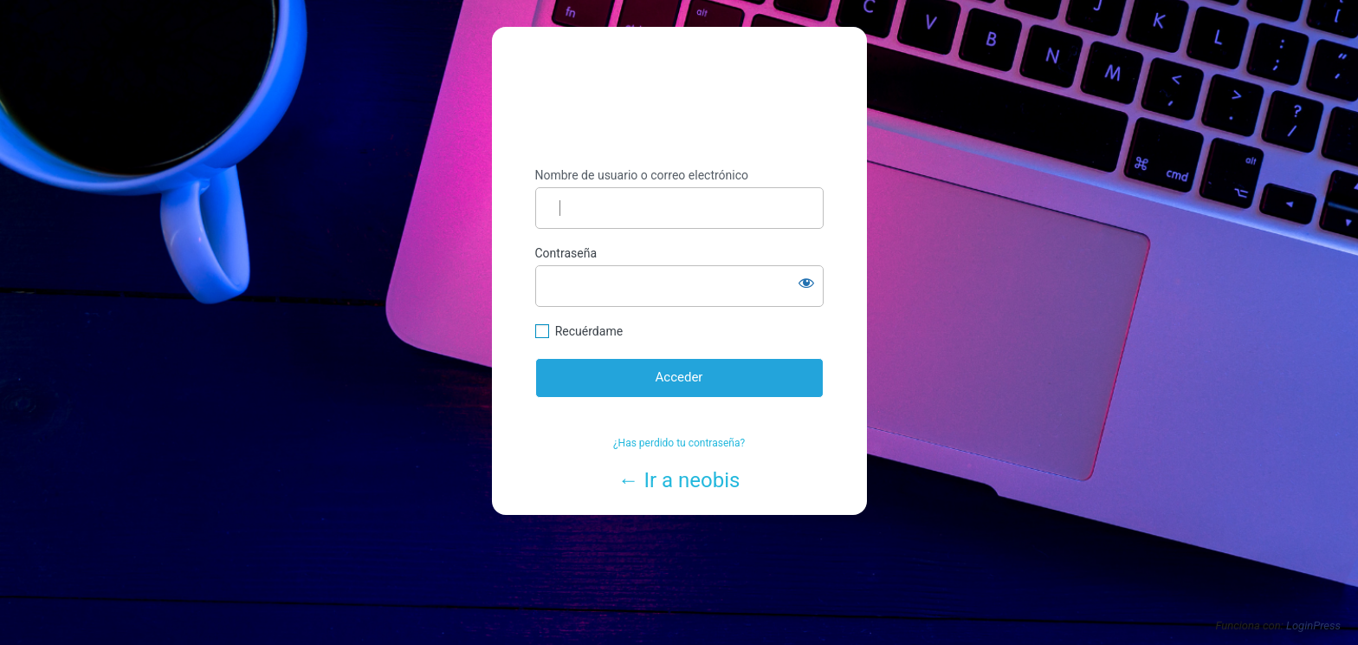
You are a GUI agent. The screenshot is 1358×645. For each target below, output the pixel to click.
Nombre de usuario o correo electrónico (642, 175)
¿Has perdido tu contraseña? (679, 443)
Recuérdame (589, 331)
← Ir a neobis (679, 480)
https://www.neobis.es (679, 97)
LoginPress (1313, 625)
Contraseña (566, 253)
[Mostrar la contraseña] (806, 282)
